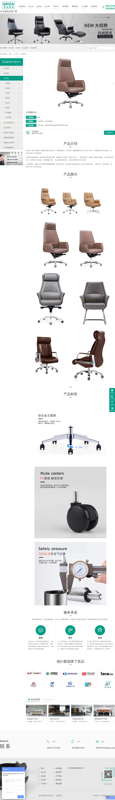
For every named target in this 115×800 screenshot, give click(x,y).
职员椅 (7, 98)
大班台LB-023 (54, 719)
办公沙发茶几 (9, 123)
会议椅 (7, 103)
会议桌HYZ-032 (32, 719)
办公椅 (47, 7)
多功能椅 (8, 112)
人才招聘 (84, 7)
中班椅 (7, 88)
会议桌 (39, 7)
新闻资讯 (75, 7)
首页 (10, 54)
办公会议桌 (24, 48)
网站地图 (59, 783)
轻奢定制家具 (9, 138)
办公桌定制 (33, 48)
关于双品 (59, 776)
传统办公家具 (9, 143)
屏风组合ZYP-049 (101, 719)
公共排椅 (8, 117)
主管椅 (7, 93)
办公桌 (31, 7)
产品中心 (56, 7)
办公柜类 (7, 128)
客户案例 (65, 7)
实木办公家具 (9, 133)
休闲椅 (7, 107)
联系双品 (94, 7)
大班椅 (7, 83)
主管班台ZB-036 (77, 719)
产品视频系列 (9, 147)
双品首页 (22, 7)
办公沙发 (11, 48)
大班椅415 (23, 54)
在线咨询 (109, 133)
